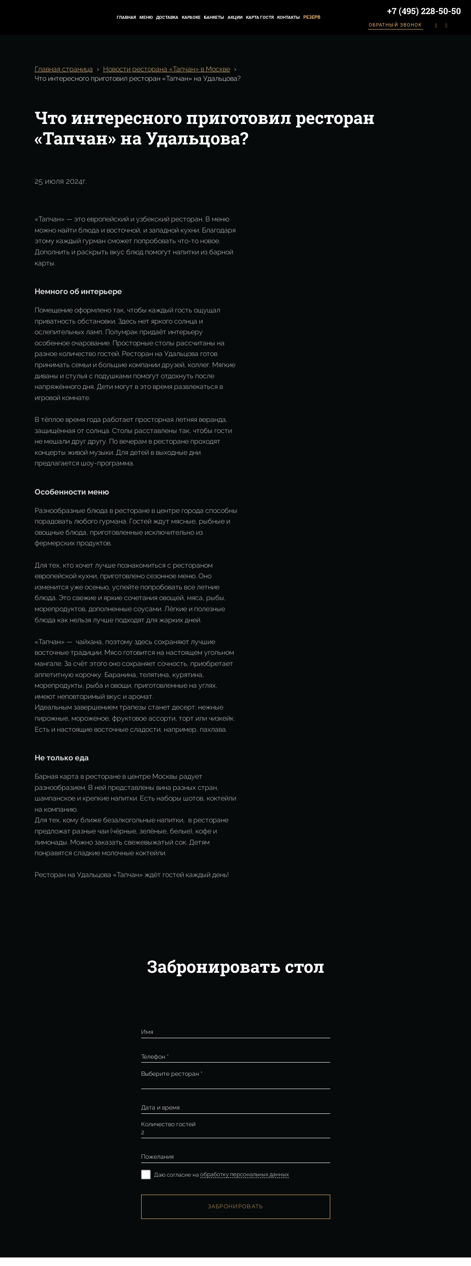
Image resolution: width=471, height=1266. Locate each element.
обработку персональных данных (244, 1174)
